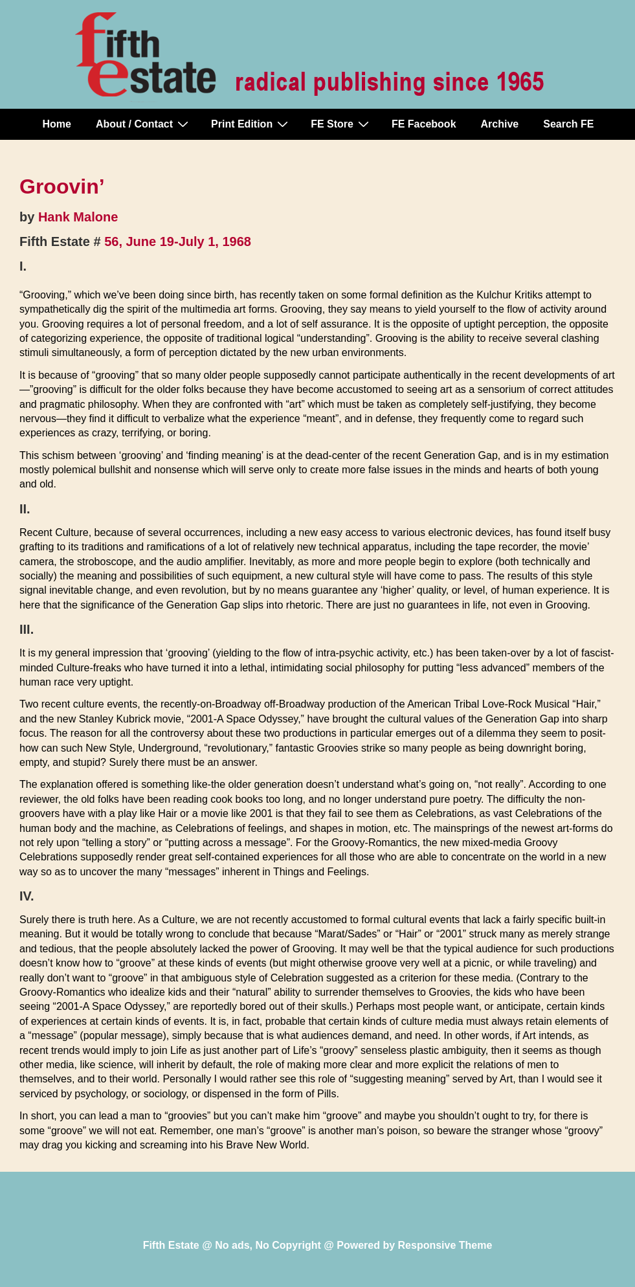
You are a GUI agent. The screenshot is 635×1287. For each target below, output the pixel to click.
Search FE (568, 123)
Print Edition (251, 124)
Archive (500, 123)
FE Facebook (424, 123)
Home (57, 123)
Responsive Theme (445, 1245)
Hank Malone (78, 217)
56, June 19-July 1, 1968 (177, 241)
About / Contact (144, 124)
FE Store (341, 124)
